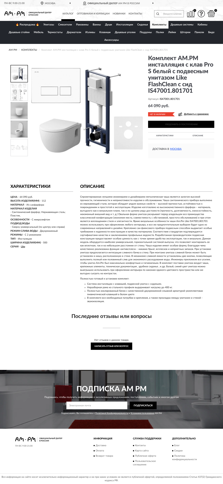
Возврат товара (104, 456)
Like (23, 246)
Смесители (65, 24)
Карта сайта (142, 451)
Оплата (100, 451)
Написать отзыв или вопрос (111, 346)
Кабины (202, 24)
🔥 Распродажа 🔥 (27, 24)
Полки (160, 32)
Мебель (38, 32)
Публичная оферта (145, 456)
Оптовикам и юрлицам (93, 14)
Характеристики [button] (164, 136)
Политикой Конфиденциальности (111, 413)
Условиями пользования (142, 413)
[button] (201, 13)
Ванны (97, 24)
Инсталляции (124, 24)
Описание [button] (198, 136)
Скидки (178, 451)
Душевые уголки (125, 32)
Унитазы (48, 24)
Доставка (101, 445)
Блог (177, 445)
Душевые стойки (19, 32)
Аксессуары (111, 40)
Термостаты (55, 32)
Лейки (172, 32)
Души (108, 24)
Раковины (82, 24)
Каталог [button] (68, 14)
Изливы (90, 32)
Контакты (135, 14)
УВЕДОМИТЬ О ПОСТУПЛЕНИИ (181, 124)
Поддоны (146, 32)
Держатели (74, 32)
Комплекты (159, 24)
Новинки (119, 14)
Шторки (185, 32)
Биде (211, 32)
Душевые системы (182, 24)
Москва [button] (176, 149)
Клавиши (105, 32)
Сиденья (142, 24)
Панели (199, 32)
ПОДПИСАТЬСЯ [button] (143, 405)
